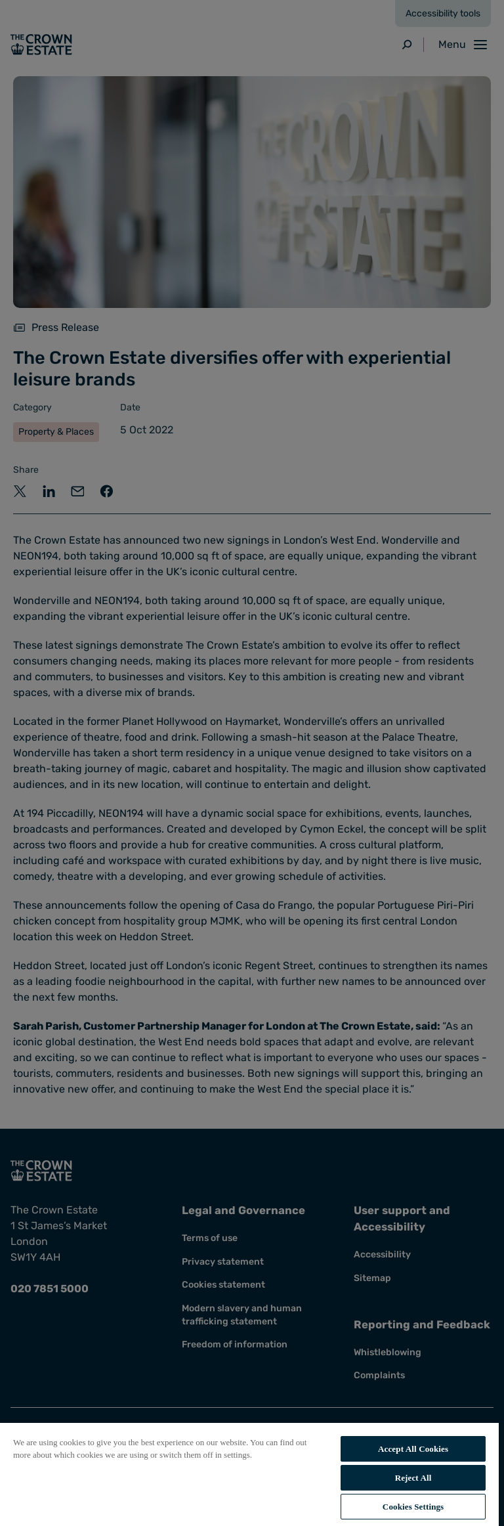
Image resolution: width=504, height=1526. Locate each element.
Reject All (413, 1478)
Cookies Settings (413, 1507)
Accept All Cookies (413, 1449)
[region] (249, 1474)
